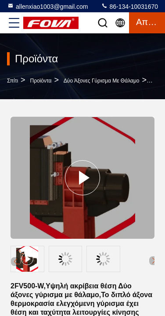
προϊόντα (41, 81)
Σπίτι (12, 81)
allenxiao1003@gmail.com (47, 6)
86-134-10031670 (129, 6)
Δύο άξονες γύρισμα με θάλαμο (102, 81)
